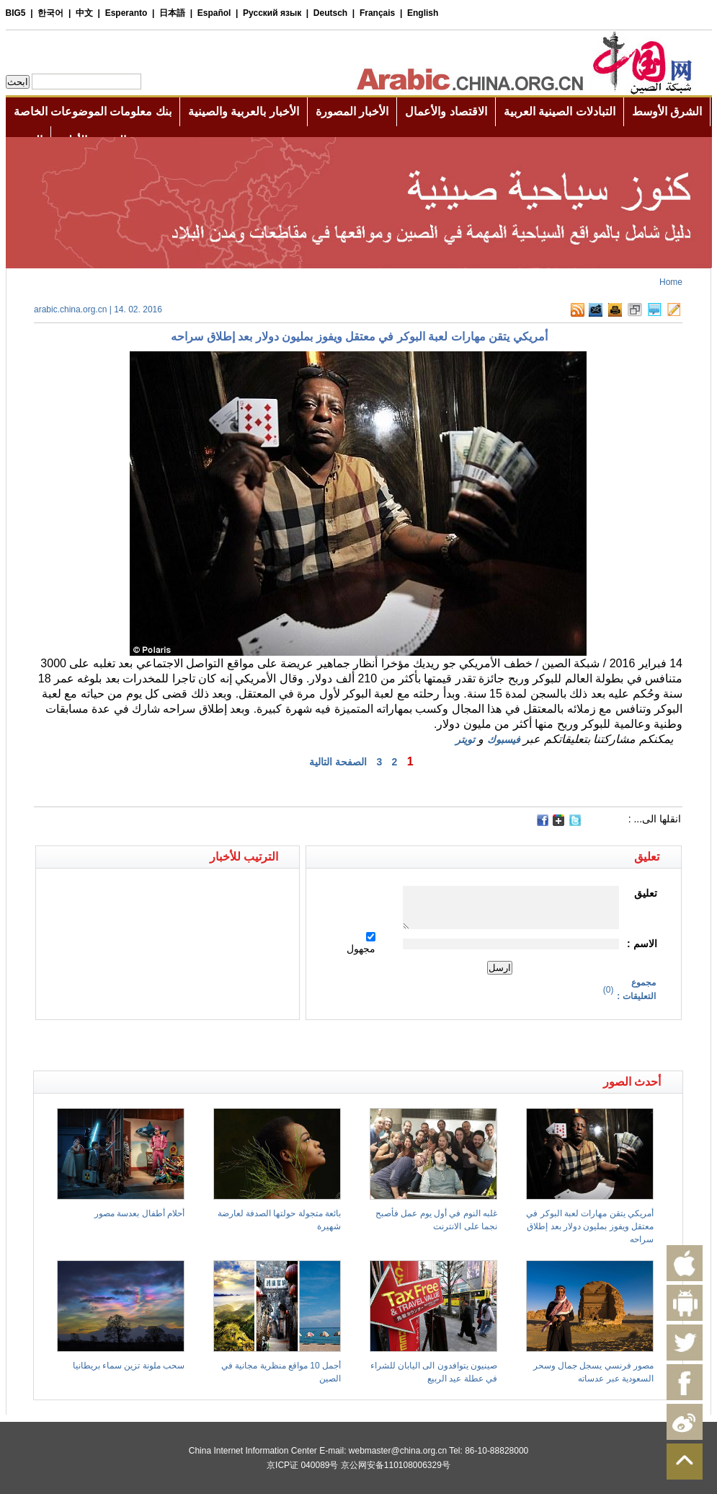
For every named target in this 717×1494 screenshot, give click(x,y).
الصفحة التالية (338, 762)
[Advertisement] (196, 1045)
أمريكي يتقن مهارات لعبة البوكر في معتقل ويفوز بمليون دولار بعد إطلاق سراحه (590, 1226)
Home (670, 282)
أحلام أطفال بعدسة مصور (139, 1213)
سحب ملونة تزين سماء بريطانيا (128, 1366)
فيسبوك (503, 739)
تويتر (465, 739)
